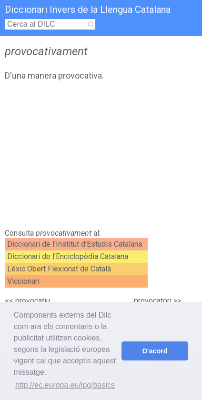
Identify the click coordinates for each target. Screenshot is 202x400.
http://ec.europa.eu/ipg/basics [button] (65, 385)
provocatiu (32, 300)
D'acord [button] (155, 351)
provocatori (153, 300)
